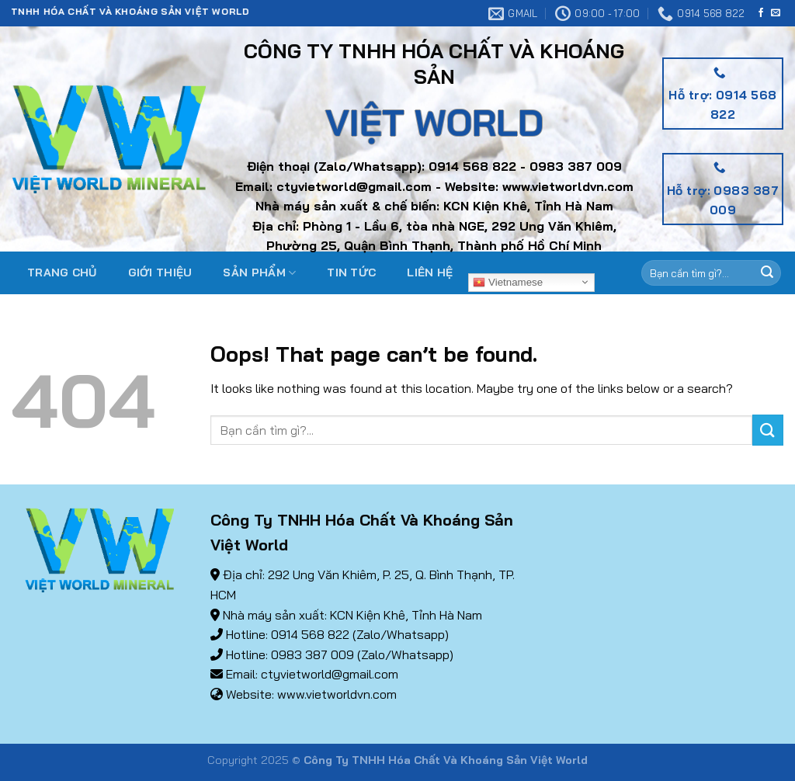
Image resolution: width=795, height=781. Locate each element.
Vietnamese (508, 282)
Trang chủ (62, 272)
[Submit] (767, 430)
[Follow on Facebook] (760, 13)
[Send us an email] (775, 13)
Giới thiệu (160, 272)
